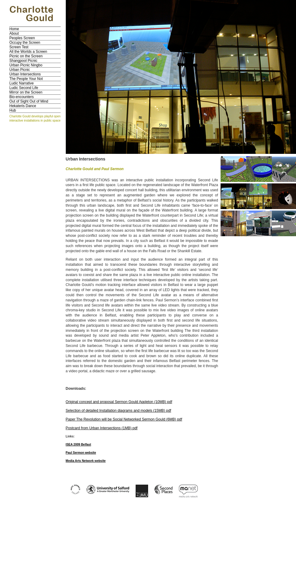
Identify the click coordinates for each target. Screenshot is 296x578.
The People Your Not (26, 79)
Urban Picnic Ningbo (25, 65)
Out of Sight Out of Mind (28, 101)
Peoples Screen (22, 38)
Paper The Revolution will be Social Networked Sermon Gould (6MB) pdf (124, 419)
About (14, 33)
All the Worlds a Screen (28, 51)
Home (14, 29)
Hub (12, 110)
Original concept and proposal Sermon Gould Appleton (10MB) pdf (119, 402)
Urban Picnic (19, 70)
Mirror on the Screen (25, 92)
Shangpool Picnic (23, 61)
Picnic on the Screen (26, 56)
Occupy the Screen (24, 42)
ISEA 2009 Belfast (78, 444)
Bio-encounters (21, 97)
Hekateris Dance (22, 106)
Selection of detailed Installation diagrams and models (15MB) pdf (118, 410)
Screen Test (18, 47)
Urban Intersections (25, 74)
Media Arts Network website (86, 460)
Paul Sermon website (81, 452)
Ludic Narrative (21, 83)
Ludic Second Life (23, 88)
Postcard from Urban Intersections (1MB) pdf (102, 428)
